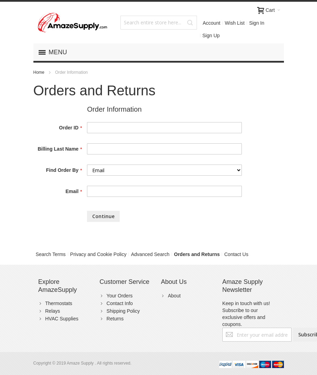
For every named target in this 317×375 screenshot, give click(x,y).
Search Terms (51, 254)
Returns (115, 318)
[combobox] (158, 23)
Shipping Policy (123, 311)
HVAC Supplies (61, 318)
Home (39, 72)
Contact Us (236, 254)
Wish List (235, 23)
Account (212, 23)
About (174, 295)
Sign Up (211, 35)
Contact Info (119, 303)
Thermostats (58, 303)
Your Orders (119, 295)
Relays (52, 311)
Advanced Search (150, 254)
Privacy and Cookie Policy (98, 254)
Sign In (256, 23)
